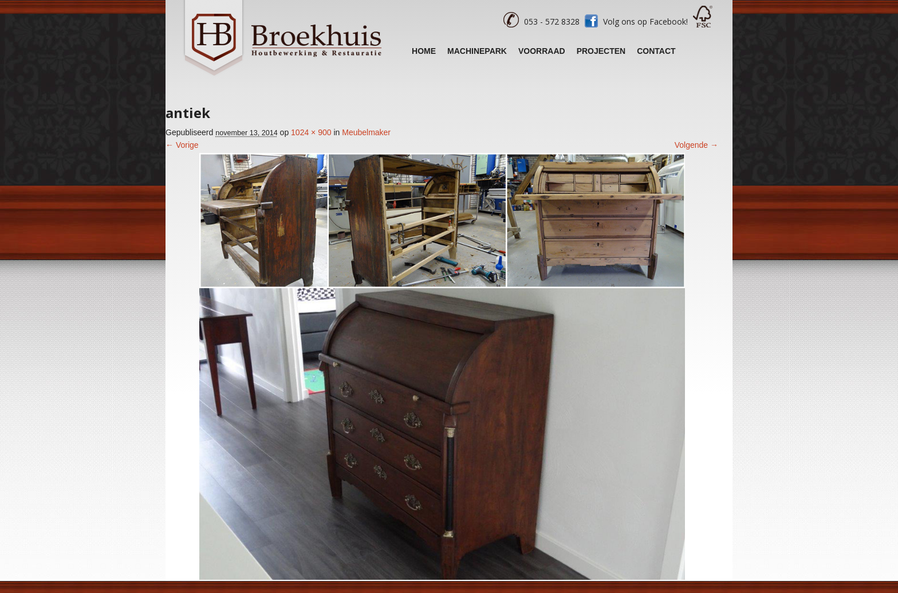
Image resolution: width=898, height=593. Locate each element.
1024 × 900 (311, 132)
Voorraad (541, 51)
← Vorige (182, 145)
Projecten (601, 51)
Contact (656, 51)
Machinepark (477, 51)
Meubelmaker (366, 132)
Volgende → (696, 145)
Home (424, 51)
